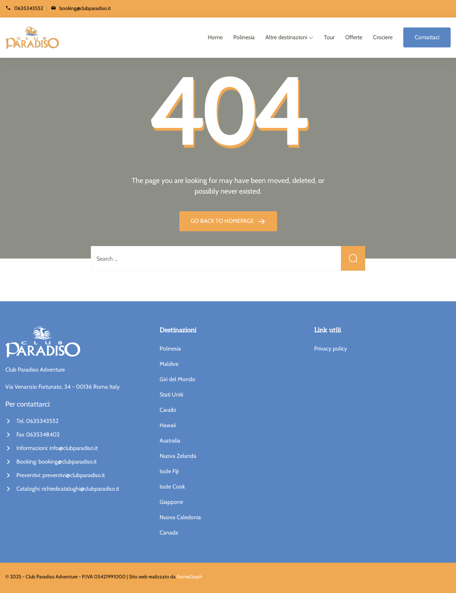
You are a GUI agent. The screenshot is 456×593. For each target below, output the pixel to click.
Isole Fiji (169, 471)
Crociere (383, 37)
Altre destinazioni (286, 37)
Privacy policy (330, 348)
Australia (170, 440)
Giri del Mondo (177, 379)
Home (215, 37)
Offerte (353, 37)
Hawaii (168, 425)
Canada (169, 532)
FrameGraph (189, 576)
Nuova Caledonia (180, 517)
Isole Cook (172, 486)
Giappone (171, 502)
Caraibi (168, 410)
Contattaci (427, 37)
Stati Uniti (171, 394)
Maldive (169, 364)
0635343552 (28, 8)
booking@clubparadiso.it (85, 8)
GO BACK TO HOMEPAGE (223, 221)
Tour (329, 37)
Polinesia (244, 37)
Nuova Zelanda (178, 456)
